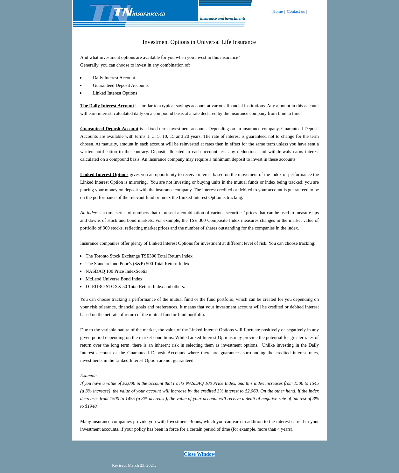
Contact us (296, 11)
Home (277, 11)
